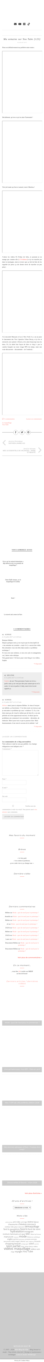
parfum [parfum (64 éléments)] (16, 1239)
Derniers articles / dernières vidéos (22, 982)
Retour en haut (22, 1346)
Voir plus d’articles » (33, 1193)
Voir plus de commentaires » (30, 957)
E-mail (4, 788)
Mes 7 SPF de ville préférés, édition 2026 (22, 1103)
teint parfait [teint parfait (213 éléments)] (13, 1246)
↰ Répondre (38, 664)
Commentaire (7, 749)
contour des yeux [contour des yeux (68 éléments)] (11, 1227)
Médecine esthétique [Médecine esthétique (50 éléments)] (33, 1237)
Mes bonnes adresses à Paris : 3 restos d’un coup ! (22, 1148)
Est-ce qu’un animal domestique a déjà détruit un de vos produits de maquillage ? (13, 563)
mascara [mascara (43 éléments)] (16, 1237)
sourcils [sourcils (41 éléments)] (36, 1244)
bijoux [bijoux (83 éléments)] (36, 1222)
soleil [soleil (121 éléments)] (31, 1244)
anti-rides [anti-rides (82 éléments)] (17, 1222)
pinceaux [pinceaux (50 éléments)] (22, 1239)
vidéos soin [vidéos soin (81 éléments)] (35, 1249)
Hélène (4, 705)
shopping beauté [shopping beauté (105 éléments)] (13, 1244)
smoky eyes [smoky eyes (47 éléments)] (24, 1244)
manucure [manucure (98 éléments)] (8, 1237)
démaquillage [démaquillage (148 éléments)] (32, 1227)
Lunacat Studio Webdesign (26, 1355)
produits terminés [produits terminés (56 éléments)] (31, 1239)
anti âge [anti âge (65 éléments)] (24, 1222)
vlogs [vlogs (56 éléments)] (12, 1252)
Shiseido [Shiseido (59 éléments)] (37, 1241)
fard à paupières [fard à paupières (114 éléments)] (11, 1229)
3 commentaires (9, 419)
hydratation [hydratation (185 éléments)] (17, 1231)
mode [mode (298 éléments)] (23, 1236)
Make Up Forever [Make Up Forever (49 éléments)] (36, 1234)
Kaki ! (13, 598)
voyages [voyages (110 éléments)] (18, 1252)
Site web (4, 796)
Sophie (6, 681)
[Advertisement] (11, 478)
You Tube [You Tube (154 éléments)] (28, 1251)
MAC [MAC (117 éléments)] (28, 1234)
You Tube (5, 425)
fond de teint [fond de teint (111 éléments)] (34, 1229)
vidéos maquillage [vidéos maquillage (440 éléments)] (17, 1249)
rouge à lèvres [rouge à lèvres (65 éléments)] (20, 1241)
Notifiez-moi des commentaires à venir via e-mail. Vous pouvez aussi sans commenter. (19, 809)
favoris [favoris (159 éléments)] (23, 1229)
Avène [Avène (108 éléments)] (30, 1222)
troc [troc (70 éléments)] (22, 1246)
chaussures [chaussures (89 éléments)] (13, 1224)
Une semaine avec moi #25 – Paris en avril (22, 1069)
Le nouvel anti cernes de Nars (13, 614)
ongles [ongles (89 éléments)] (10, 1239)
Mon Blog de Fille (21, 1350)
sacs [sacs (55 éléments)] (27, 1241)
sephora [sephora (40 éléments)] (31, 1241)
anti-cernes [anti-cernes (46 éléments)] (8, 1222)
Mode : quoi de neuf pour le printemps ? (26, 912)
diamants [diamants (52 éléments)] (21, 1227)
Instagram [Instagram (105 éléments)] (29, 1232)
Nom (4, 779)
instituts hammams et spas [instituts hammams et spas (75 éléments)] (14, 1234)
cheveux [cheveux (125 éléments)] (22, 1224)
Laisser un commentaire (34, 419)
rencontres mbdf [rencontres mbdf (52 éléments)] (9, 1241)
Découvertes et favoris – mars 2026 (22, 1183)
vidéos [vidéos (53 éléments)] (35, 1246)
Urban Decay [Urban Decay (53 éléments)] (29, 1246)
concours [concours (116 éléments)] (31, 1224)
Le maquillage (7, 423)
